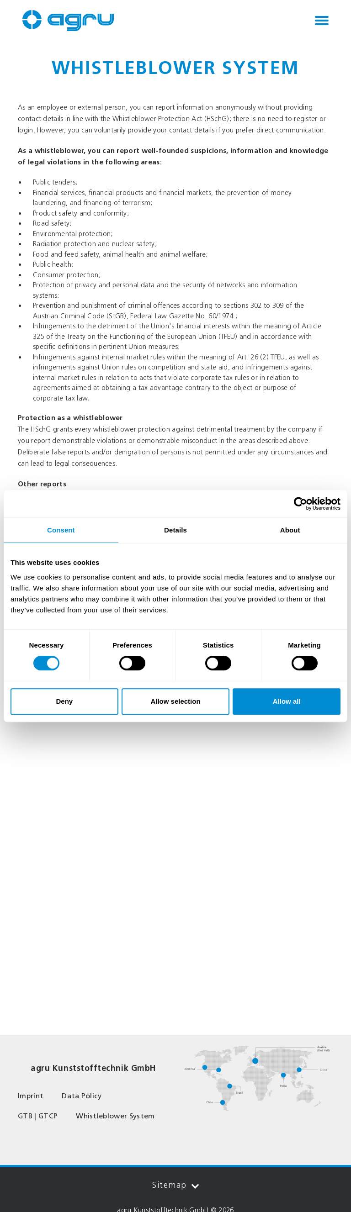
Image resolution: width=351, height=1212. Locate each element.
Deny (64, 701)
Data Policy (82, 1095)
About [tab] (290, 530)
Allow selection (175, 701)
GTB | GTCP (38, 1116)
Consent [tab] (61, 530)
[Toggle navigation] (321, 20)
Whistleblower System (115, 1116)
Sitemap (175, 1185)
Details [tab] (175, 530)
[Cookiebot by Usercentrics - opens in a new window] (300, 504)
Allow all (287, 701)
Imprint (30, 1095)
